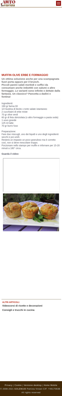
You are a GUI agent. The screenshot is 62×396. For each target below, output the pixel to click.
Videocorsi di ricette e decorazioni (22, 305)
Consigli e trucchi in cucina (18, 310)
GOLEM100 (20, 389)
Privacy (8, 385)
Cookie (18, 385)
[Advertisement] (31, 40)
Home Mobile (50, 385)
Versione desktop (33, 385)
